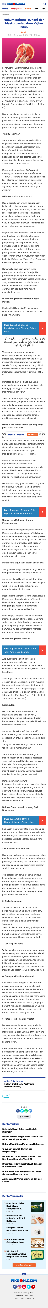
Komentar (24, 1116)
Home (5, 9)
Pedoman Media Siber (24, 1296)
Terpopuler (16, 9)
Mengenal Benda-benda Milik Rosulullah (17, 1229)
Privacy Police (28, 1293)
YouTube (35, 1288)
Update (32, 435)
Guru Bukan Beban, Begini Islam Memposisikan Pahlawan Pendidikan (17, 1206)
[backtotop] (24, 1275)
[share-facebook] (18, 1111)
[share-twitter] (22, 1111)
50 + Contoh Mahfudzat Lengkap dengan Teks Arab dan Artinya (17, 1254)
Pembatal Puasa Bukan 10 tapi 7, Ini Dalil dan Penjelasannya (15, 1218)
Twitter (30, 1288)
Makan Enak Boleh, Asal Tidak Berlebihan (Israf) (19, 1085)
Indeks (27, 9)
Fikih (36, 9)
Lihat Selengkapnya (24, 1265)
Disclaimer (18, 1293)
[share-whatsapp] (26, 1111)
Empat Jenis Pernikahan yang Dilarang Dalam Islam (20, 328)
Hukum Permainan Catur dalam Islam (15, 1240)
